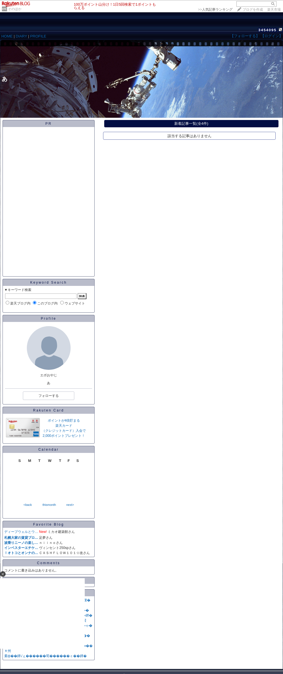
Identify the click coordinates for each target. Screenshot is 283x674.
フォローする (48, 396)
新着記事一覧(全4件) (191, 123)
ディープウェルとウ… (21, 532)
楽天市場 (274, 10)
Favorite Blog (48, 524)
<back (27, 504)
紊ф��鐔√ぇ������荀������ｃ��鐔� (45, 656)
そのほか (14, 9)
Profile (48, 319)
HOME (7, 36)
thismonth (49, 504)
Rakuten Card (48, 410)
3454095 (267, 30)
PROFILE (38, 36)
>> (215, 10)
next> (70, 504)
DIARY (21, 36)
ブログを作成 (253, 10)
